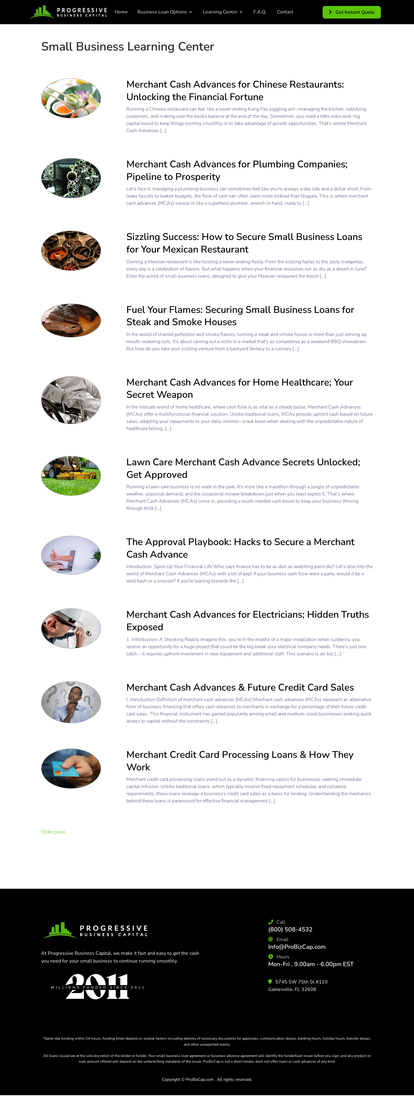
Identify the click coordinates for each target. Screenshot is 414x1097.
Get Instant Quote (352, 12)
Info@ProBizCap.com (297, 947)
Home (121, 12)
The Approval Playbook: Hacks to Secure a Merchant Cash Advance (240, 548)
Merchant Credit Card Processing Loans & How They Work (240, 761)
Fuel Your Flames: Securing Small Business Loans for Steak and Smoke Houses (240, 316)
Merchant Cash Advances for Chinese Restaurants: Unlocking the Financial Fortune (235, 90)
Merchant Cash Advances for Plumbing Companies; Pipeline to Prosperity (237, 170)
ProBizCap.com (200, 1079)
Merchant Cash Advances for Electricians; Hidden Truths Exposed (247, 621)
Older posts (53, 832)
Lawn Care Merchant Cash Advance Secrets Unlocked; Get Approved (243, 468)
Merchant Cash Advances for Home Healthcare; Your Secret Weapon (239, 388)
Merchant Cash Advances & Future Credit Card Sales (240, 687)
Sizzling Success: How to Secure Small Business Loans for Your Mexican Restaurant (244, 243)
